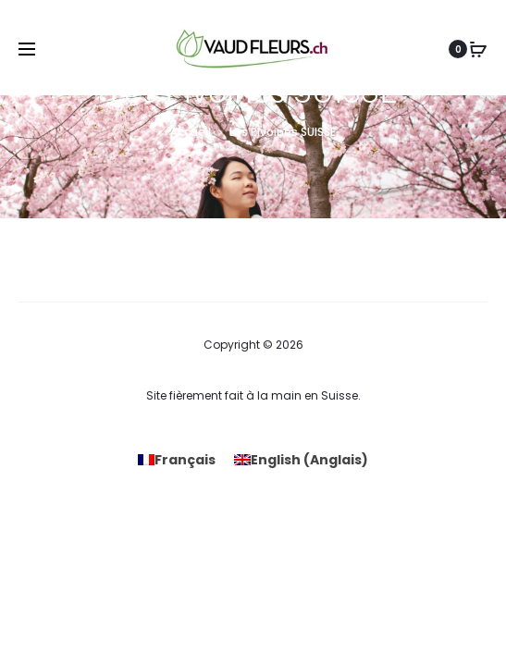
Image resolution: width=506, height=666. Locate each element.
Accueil (190, 132)
